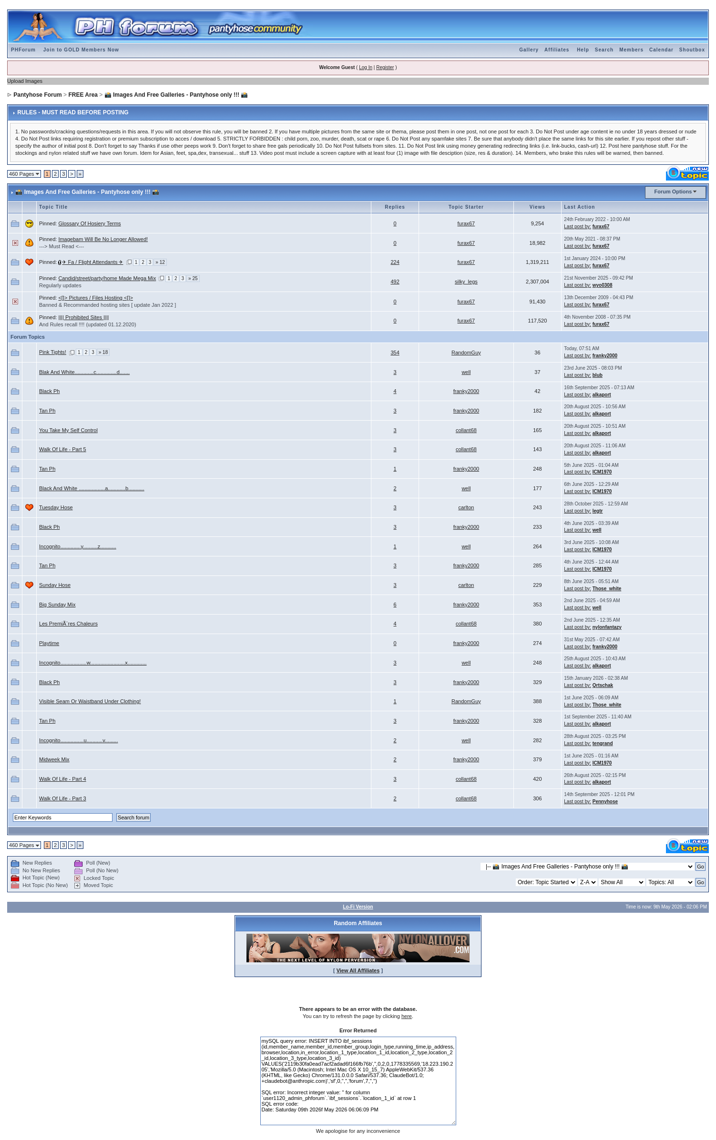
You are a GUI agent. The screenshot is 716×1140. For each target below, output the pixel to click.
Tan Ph (47, 411)
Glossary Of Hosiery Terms (89, 223)
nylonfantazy (607, 627)
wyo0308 (603, 285)
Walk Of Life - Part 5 (62, 449)
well (466, 372)
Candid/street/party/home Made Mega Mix (107, 278)
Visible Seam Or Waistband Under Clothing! (90, 701)
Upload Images (24, 81)
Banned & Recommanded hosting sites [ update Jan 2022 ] (107, 305)
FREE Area (83, 94)
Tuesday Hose (56, 507)
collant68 (466, 430)
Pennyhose (605, 801)
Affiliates (556, 49)
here (406, 1016)
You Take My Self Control (68, 430)
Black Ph (49, 391)
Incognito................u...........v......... (78, 740)
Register (385, 67)
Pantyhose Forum (37, 94)
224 (394, 262)
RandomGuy (466, 352)
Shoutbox (692, 49)
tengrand (603, 743)
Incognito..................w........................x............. (93, 663)
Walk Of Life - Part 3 (62, 798)
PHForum (23, 49)
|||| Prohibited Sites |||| (83, 317)
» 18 (103, 352)
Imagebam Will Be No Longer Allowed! (103, 239)
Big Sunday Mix (57, 604)
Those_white (607, 588)
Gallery (529, 49)
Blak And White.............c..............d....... (84, 372)
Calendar (661, 49)
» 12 (159, 262)
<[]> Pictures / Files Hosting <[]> (95, 298)
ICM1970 (602, 471)
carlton (466, 507)
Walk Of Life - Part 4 (62, 779)
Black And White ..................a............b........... (91, 488)
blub (598, 375)
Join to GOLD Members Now (81, 49)
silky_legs (466, 281)
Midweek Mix (54, 759)
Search (604, 49)
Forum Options (673, 191)
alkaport (602, 394)
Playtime (49, 643)
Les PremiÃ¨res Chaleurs (68, 623)
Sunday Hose (55, 585)
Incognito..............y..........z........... (77, 546)
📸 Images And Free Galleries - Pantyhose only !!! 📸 (176, 94)
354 (394, 352)
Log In (365, 67)
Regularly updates (60, 285)
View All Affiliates (358, 970)
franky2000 (605, 355)
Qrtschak (603, 685)
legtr (598, 511)
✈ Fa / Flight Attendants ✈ (92, 262)
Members (631, 49)
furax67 (466, 223)
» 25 (192, 278)
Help (583, 49)
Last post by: (577, 226)
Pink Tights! (52, 352)
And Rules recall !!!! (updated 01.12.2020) (87, 324)
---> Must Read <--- (61, 246)
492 (394, 281)
